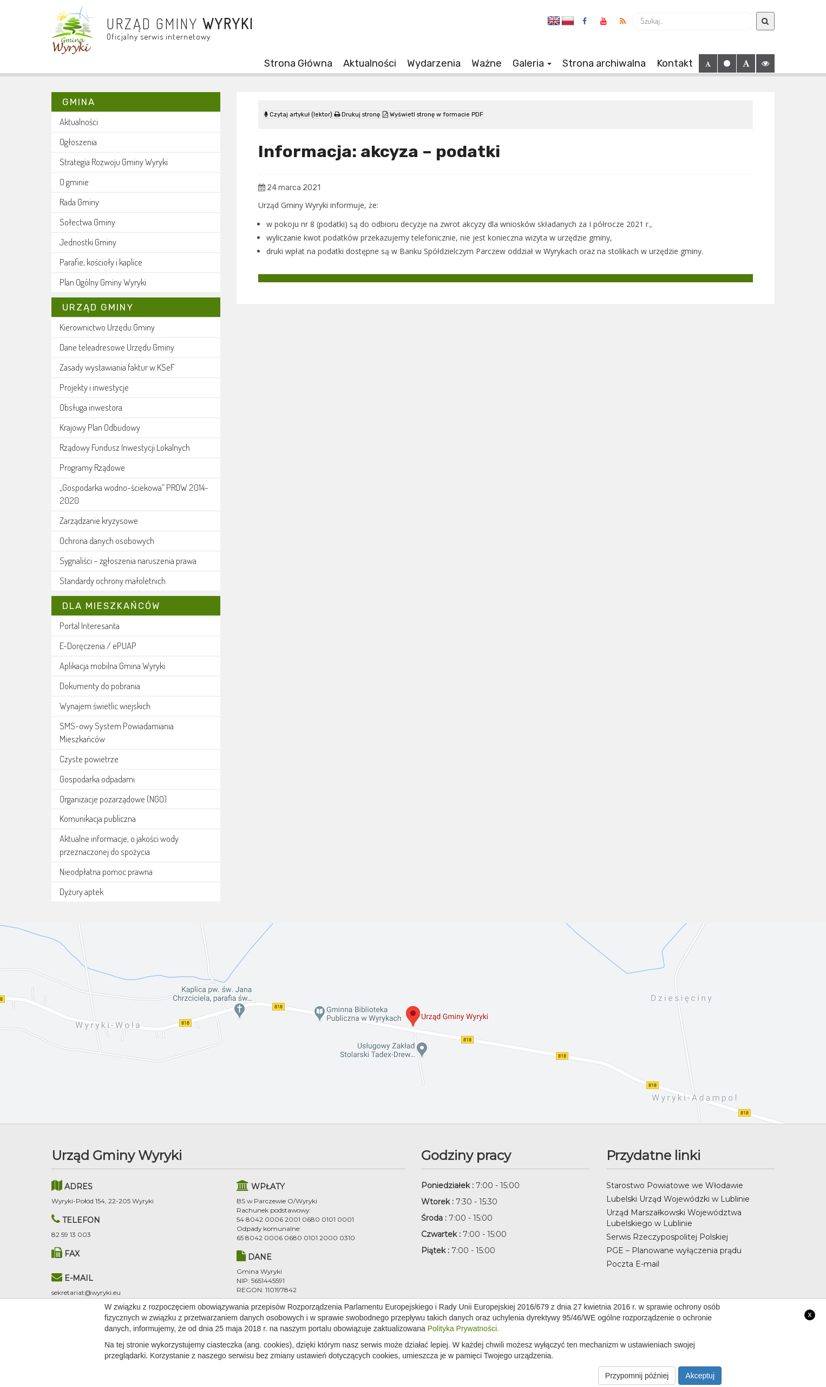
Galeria (532, 63)
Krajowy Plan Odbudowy (100, 427)
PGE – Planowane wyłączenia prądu (674, 1250)
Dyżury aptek (81, 891)
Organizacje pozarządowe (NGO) (113, 799)
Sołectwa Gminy (87, 222)
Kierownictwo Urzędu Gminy (107, 327)
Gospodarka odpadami (97, 779)
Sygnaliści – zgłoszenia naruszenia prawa (128, 560)
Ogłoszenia (78, 141)
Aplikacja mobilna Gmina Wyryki (112, 665)
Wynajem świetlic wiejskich (105, 705)
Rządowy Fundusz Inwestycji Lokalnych (125, 447)
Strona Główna (298, 63)
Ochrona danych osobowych (107, 540)
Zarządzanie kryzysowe (99, 520)
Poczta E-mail (632, 1264)
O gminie (74, 181)
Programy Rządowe (92, 467)
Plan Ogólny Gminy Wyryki (103, 282)
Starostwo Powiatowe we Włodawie (674, 1185)
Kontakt (675, 63)
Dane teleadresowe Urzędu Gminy (117, 347)
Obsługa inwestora (91, 407)
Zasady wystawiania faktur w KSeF (117, 367)
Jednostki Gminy (88, 242)
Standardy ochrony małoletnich (113, 580)
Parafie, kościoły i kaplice (101, 262)
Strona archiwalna (604, 63)
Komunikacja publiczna (98, 818)
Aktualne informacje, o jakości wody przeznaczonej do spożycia (119, 845)
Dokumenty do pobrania (100, 685)
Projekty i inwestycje (94, 387)
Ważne (486, 63)
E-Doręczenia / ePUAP (98, 645)
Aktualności (369, 63)
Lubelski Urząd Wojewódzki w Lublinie (678, 1199)
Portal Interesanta (90, 625)
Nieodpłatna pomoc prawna (106, 871)
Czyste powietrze (89, 758)
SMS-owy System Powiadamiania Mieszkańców (117, 732)
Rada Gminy (79, 202)
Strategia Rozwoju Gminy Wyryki (114, 161)
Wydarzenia (434, 63)
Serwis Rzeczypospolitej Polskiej (667, 1237)
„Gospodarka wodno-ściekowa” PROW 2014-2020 (134, 494)
